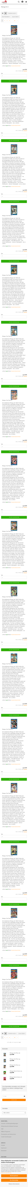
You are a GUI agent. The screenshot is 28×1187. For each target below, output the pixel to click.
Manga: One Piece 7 (7, 275)
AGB (2, 1129)
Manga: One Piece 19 (7, 918)
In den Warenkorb (14, 81)
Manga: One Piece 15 (7, 663)
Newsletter (3, 1150)
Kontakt (3, 1145)
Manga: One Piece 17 (7, 793)
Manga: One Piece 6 (7, 215)
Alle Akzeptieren (14, 1175)
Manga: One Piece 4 (7, 95)
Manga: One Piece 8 (7, 336)
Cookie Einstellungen (6, 1136)
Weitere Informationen (14, 1184)
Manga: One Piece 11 (7, 465)
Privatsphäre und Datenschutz (8, 1134)
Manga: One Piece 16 (7, 729)
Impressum (4, 1148)
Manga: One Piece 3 (7, 35)
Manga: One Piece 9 (7, 400)
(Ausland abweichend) (15, 65)
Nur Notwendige (14, 1180)
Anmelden (14, 1099)
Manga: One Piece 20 (7, 979)
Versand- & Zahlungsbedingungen (9, 1123)
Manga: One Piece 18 (7, 855)
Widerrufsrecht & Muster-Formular (9, 1126)
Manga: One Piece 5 (7, 154)
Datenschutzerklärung (6, 1172)
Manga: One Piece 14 (7, 596)
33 (14, 20)
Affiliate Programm (5, 1131)
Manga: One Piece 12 (7, 531)
